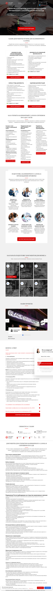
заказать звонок (44, 5)
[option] (26, 324)
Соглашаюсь (47, 587)
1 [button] (22, 335)
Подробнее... (31, 588)
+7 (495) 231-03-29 (41, 432)
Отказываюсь (40, 587)
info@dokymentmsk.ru (10, 433)
